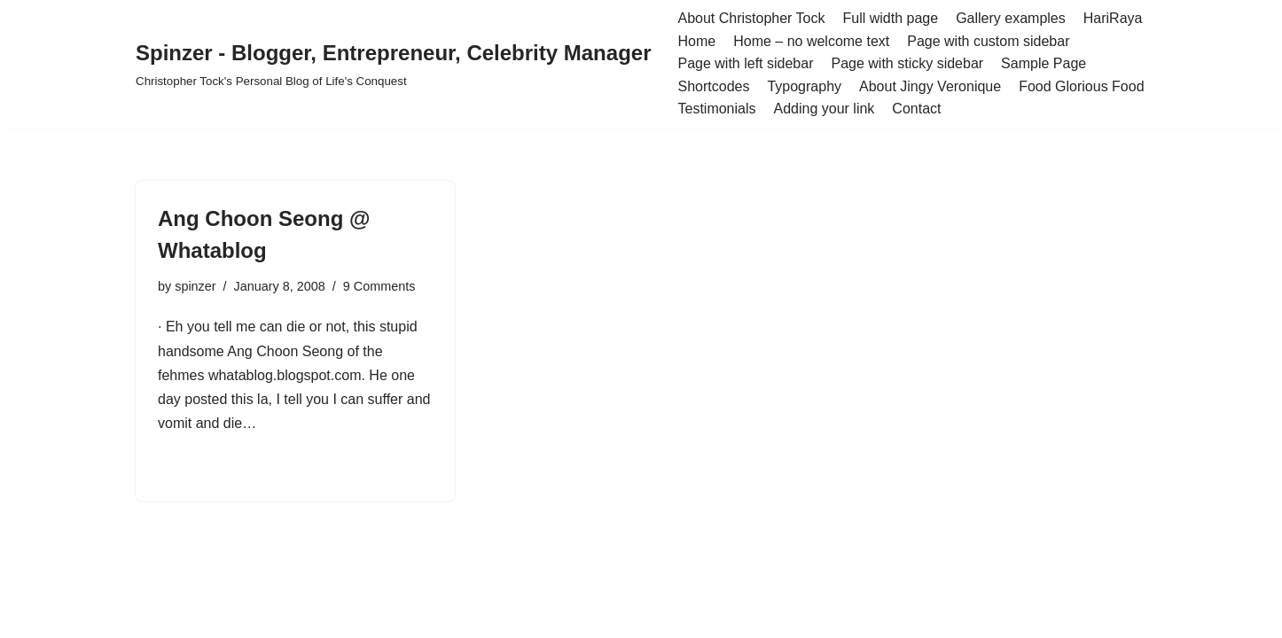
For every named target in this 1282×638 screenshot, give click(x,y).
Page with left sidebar (745, 63)
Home (696, 41)
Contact (916, 108)
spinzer (195, 286)
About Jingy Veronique (930, 86)
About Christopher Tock (751, 18)
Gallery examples (1011, 18)
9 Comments (379, 286)
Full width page (891, 18)
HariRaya (1113, 18)
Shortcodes (713, 86)
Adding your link (824, 108)
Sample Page (1043, 63)
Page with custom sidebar (988, 41)
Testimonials (716, 108)
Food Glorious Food (1081, 86)
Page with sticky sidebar (907, 63)
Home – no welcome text (811, 41)
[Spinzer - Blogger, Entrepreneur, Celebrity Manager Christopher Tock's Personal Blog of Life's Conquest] (393, 63)
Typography (804, 86)
